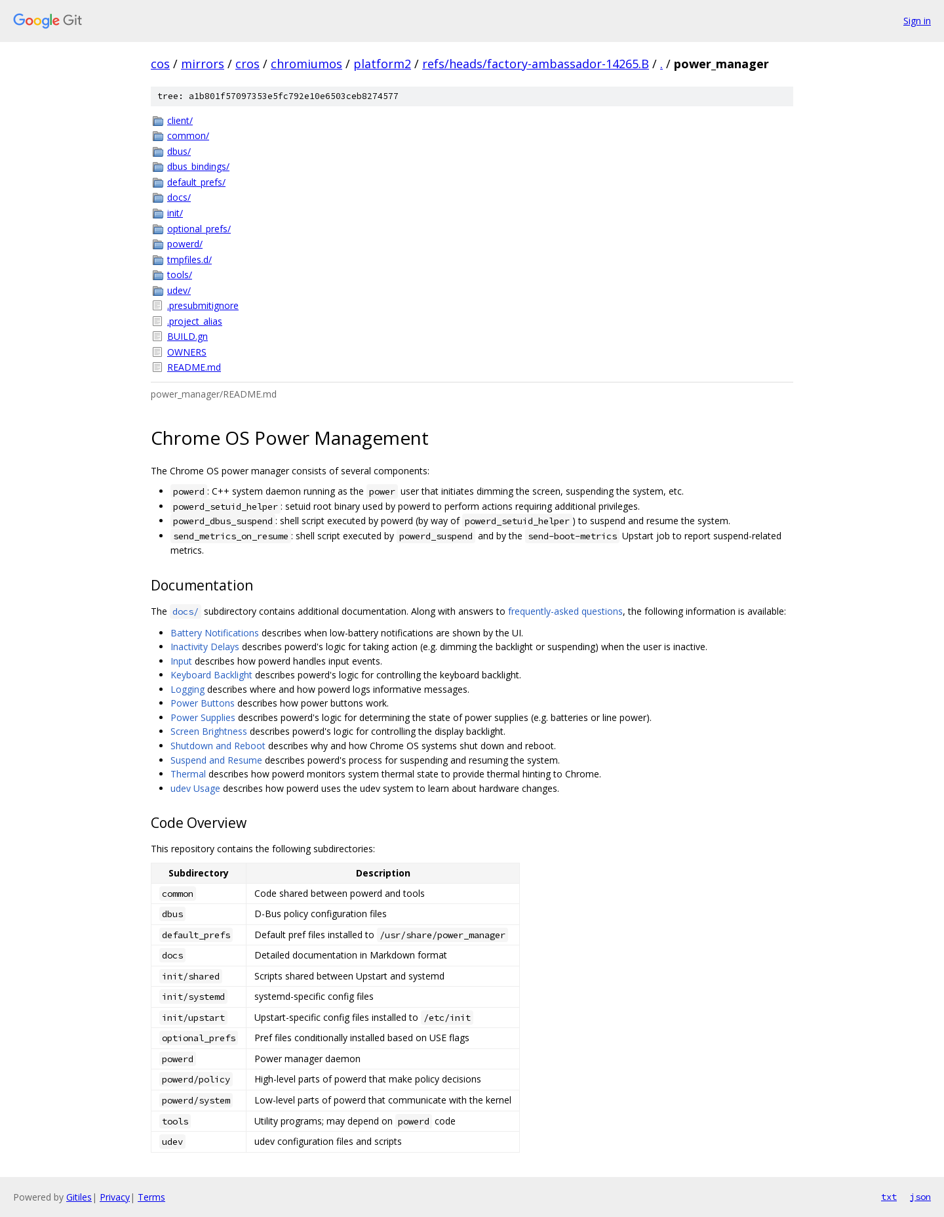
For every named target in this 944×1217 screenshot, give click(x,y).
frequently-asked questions (565, 611)
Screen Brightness (208, 731)
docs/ (179, 197)
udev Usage (195, 788)
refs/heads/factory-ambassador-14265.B (535, 64)
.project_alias (194, 321)
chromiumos (306, 64)
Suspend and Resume (216, 760)
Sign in (917, 20)
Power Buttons (202, 703)
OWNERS (186, 352)
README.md (194, 367)
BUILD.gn (187, 336)
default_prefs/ (196, 182)
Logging (187, 689)
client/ (180, 120)
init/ (175, 213)
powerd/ (185, 243)
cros (247, 64)
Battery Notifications (214, 633)
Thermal (188, 774)
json (920, 1197)
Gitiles (79, 1197)
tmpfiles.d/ (189, 259)
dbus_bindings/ (198, 166)
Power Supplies (202, 717)
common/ (188, 135)
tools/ (179, 274)
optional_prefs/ (199, 228)
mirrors (202, 64)
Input (181, 661)
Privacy (115, 1197)
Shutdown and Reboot (218, 745)
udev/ (179, 290)
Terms (151, 1197)
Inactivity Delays (204, 646)
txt (889, 1197)
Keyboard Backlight (211, 675)
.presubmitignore (203, 305)
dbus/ (179, 151)
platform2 (382, 64)
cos (160, 64)
